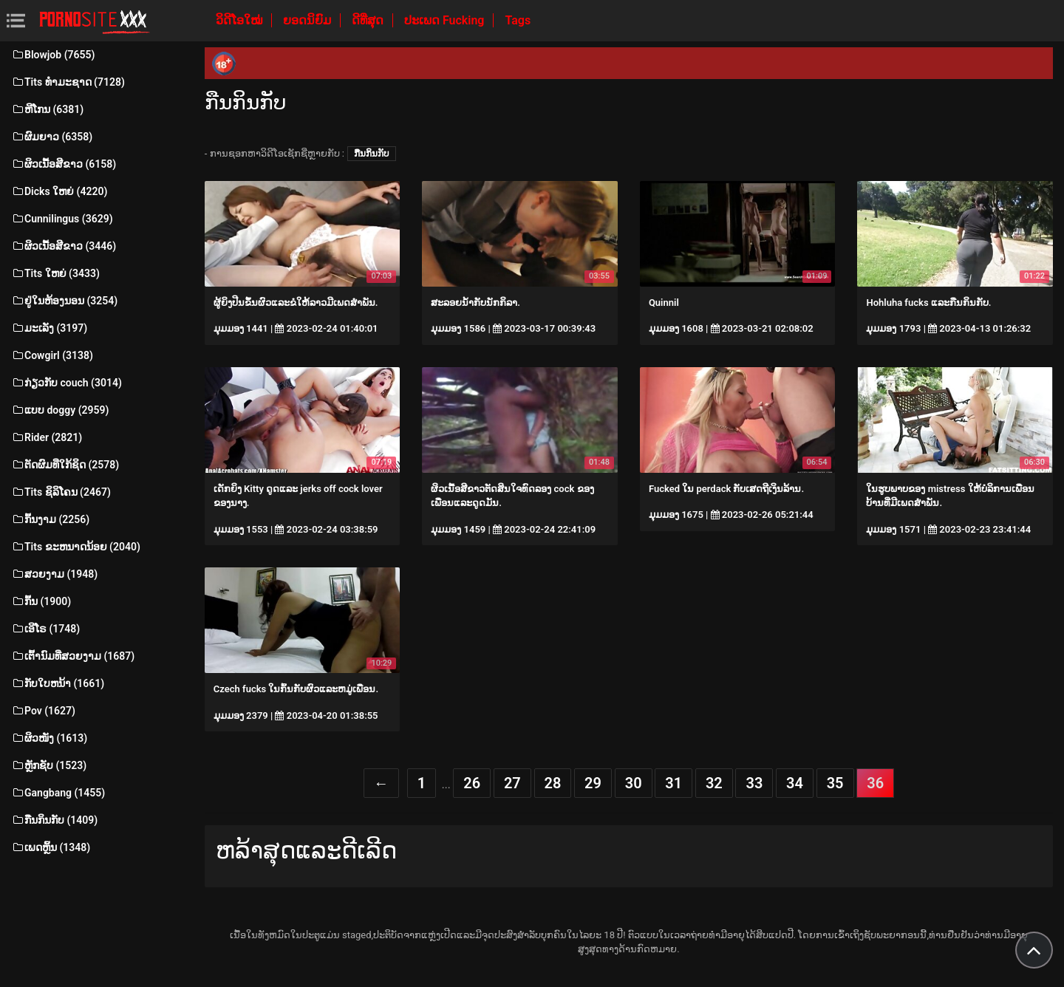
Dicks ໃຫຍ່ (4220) (59, 191)
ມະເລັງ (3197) (49, 328)
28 (553, 783)
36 (875, 783)
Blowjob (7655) (53, 55)
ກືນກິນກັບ (371, 153)
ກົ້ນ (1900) (41, 601)
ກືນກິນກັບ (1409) (54, 820)
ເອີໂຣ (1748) (45, 629)
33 (754, 783)
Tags (518, 20)
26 (471, 783)
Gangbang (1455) (58, 793)
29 (592, 783)
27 (512, 783)
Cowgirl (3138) (52, 355)
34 (794, 783)
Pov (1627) (43, 711)
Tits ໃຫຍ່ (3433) (55, 273)
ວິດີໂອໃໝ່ (240, 20)
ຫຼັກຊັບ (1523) (48, 765)
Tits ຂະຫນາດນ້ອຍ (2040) (75, 547)
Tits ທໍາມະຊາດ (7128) (68, 82)
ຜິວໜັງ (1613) (49, 738)
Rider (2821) (46, 437)
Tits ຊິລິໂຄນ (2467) (61, 492)
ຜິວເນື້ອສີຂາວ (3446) (63, 246)
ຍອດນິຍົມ (308, 20)
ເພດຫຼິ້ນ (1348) (50, 847)
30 (633, 783)
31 (673, 783)
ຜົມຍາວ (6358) (51, 137)
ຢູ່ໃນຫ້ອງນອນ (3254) (64, 301)
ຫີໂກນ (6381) (47, 109)
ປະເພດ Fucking (446, 20)
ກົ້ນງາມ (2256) (50, 519)
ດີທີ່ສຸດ (369, 20)
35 (835, 783)
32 (714, 783)
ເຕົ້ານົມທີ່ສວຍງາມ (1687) (72, 656)
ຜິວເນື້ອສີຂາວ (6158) (63, 164)
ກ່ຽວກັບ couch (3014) (66, 383)
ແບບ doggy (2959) (60, 410)
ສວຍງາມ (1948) (54, 574)
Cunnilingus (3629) (62, 219)
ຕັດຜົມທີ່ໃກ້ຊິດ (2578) (65, 465)
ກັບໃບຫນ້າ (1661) (57, 683)
